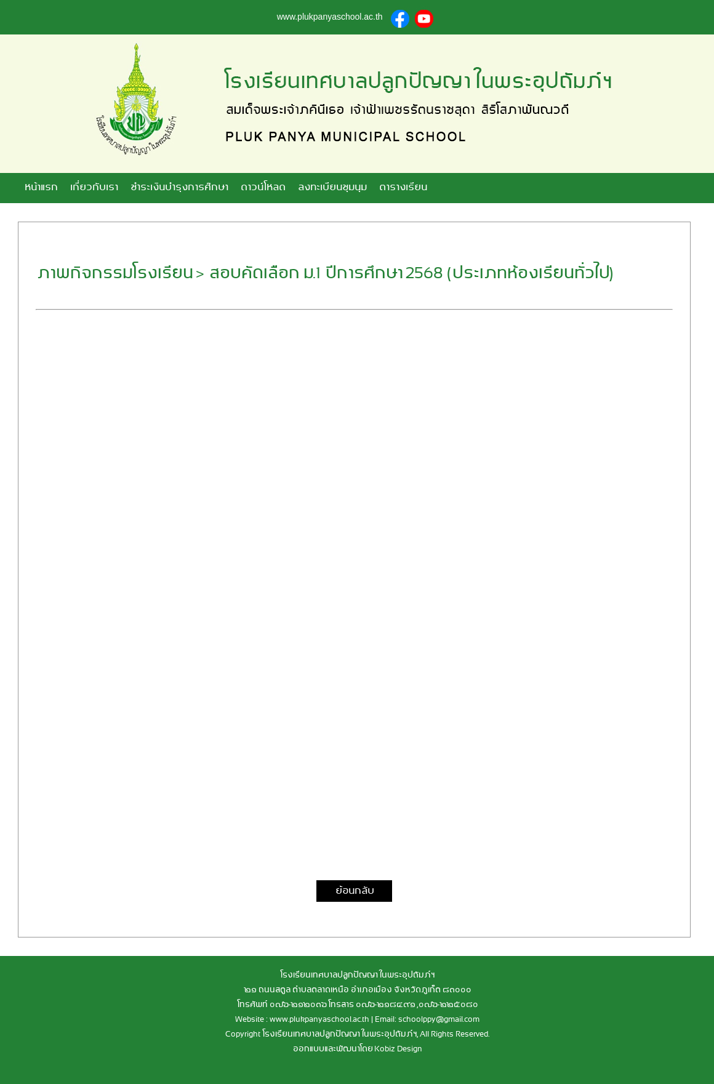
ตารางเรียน (403, 187)
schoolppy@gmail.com (438, 1020)
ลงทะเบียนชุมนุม (331, 187)
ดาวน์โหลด (262, 187)
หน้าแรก (40, 187)
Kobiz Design (398, 1049)
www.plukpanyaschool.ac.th (319, 1020)
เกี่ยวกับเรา (94, 187)
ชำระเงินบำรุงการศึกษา (179, 187)
